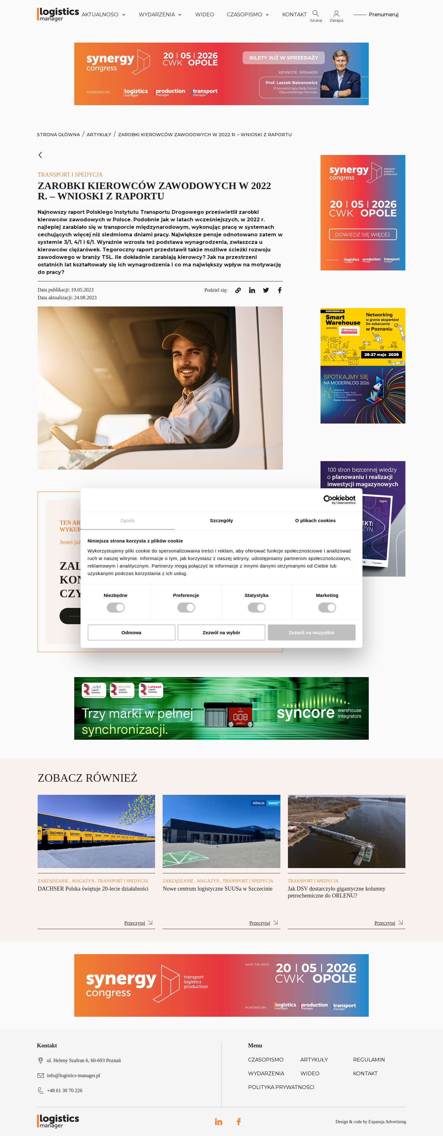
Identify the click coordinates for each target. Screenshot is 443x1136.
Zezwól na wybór (221, 632)
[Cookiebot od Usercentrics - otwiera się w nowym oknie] (328, 500)
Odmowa (131, 632)
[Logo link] (58, 15)
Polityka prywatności (281, 1087)
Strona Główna (58, 134)
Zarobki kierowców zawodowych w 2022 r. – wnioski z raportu (205, 134)
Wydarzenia (266, 1074)
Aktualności (104, 15)
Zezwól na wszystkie (312, 632)
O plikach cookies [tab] (315, 520)
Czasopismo (266, 1060)
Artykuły (99, 134)
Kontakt (294, 15)
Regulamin (369, 1060)
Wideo (204, 15)
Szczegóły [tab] (221, 520)
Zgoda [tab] (127, 520)
